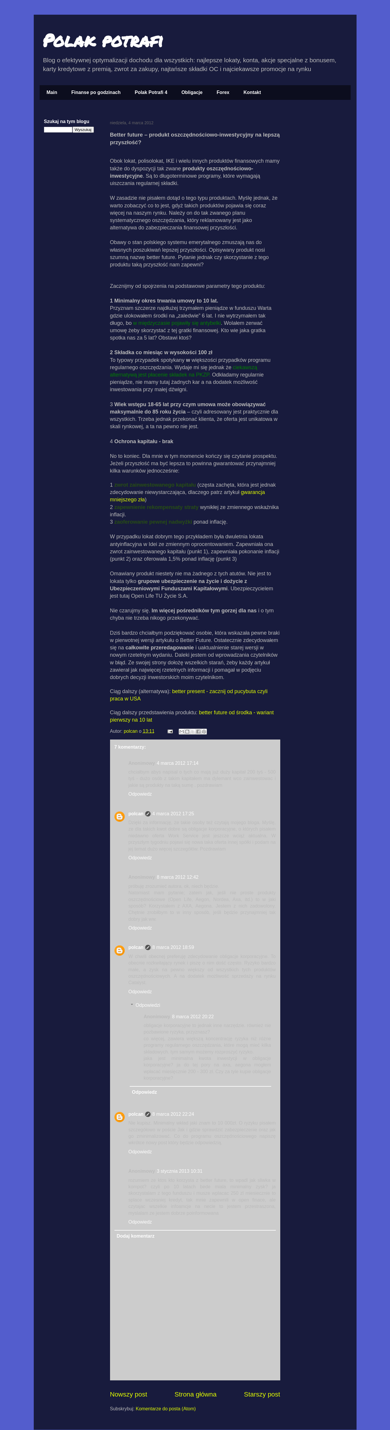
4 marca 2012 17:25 (173, 813)
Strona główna (196, 1394)
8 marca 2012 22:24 (173, 1114)
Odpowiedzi (148, 1005)
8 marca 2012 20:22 (193, 1016)
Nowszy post (128, 1394)
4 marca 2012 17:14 (177, 763)
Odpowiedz (140, 794)
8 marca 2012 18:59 (173, 947)
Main (52, 92)
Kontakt (252, 92)
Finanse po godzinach (96, 92)
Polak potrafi (103, 40)
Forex (223, 92)
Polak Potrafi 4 (151, 92)
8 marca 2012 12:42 (177, 877)
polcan (131, 731)
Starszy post (262, 1394)
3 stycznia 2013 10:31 (179, 1171)
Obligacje (191, 92)
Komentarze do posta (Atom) (166, 1408)
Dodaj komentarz (136, 1236)
